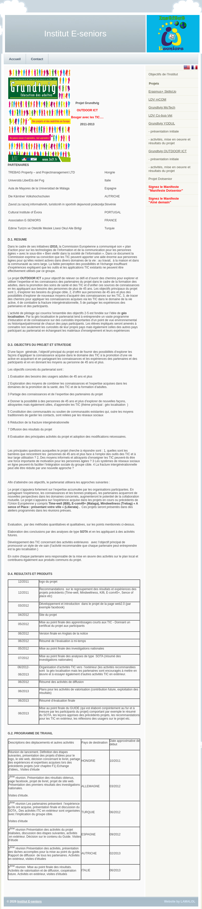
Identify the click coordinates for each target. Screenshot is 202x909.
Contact (37, 59)
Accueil (15, 59)
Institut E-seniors (29, 901)
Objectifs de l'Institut (163, 74)
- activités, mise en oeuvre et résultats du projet (170, 141)
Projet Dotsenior (160, 179)
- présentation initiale (164, 131)
